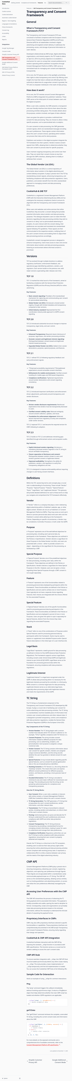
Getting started (15, 3)
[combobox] (59, 2)
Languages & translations (9, 24)
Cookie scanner (6, 11)
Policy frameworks (7, 27)
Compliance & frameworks (28, 3)
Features (40, 3)
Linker (4, 36)
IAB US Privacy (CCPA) (8, 72)
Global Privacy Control (8, 75)
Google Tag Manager (8, 48)
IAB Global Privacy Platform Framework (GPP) (10, 68)
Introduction (5, 8)
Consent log (5, 30)
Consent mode (6, 51)
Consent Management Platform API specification (43, 1045)
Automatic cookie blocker (9, 17)
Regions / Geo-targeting (9, 21)
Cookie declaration (7, 14)
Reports (4, 39)
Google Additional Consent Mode (9, 63)
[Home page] (6, 3)
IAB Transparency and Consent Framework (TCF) (9, 58)
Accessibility (5, 33)
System (5, 1078)
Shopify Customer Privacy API (10, 54)
